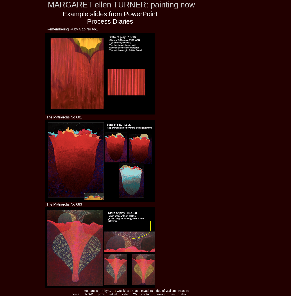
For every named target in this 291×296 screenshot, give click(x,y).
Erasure (183, 290)
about (184, 294)
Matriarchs (91, 290)
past (173, 294)
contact (146, 294)
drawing (160, 294)
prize (101, 294)
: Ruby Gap (106, 290)
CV (135, 294)
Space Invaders (142, 290)
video (125, 294)
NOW (90, 294)
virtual (114, 294)
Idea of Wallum (166, 290)
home (75, 294)
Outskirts (123, 290)
